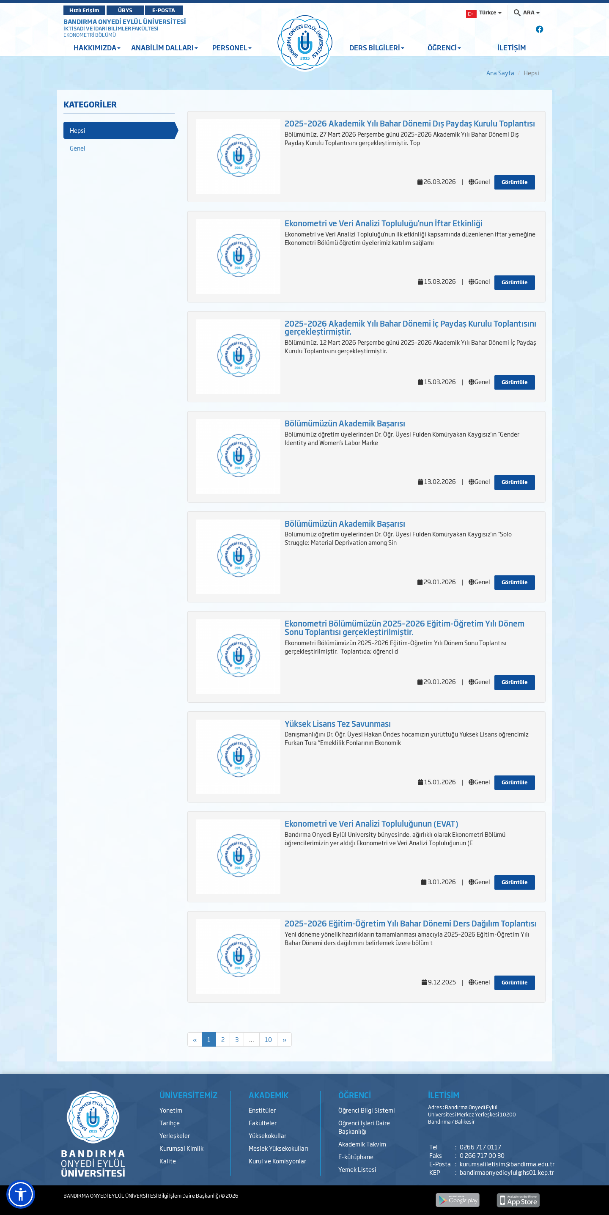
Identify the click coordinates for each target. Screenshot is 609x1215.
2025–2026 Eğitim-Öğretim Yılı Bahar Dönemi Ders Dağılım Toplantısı (411, 923)
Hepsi (77, 130)
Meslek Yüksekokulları (278, 1148)
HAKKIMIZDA (97, 47)
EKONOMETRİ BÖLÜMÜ (89, 34)
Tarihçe (169, 1122)
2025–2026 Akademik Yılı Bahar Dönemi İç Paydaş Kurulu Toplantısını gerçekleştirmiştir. (410, 327)
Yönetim (170, 1109)
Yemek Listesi (357, 1169)
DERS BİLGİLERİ (376, 47)
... (251, 1039)
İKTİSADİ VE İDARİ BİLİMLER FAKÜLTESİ (111, 28)
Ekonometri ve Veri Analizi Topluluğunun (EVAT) (371, 823)
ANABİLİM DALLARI (164, 47)
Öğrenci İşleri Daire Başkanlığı (364, 1126)
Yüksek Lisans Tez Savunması (338, 723)
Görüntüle (515, 182)
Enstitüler (262, 1109)
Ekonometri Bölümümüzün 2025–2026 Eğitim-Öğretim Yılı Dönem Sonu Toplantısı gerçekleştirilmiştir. (404, 627)
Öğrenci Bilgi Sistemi (366, 1109)
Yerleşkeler (174, 1135)
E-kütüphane (355, 1156)
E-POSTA (165, 10)
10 (268, 1039)
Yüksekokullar (267, 1135)
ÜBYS (125, 10)
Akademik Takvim (362, 1143)
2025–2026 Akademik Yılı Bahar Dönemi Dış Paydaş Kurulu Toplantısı (410, 123)
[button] (20, 1194)
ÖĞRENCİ (444, 47)
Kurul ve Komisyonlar (277, 1160)
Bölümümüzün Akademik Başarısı (345, 423)
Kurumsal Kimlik (181, 1148)
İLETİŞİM (511, 47)
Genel (77, 147)
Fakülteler (263, 1122)
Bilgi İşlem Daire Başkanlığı (189, 1195)
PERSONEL (232, 47)
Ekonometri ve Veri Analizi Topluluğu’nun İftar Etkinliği (384, 222)
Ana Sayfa (500, 72)
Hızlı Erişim (84, 10)
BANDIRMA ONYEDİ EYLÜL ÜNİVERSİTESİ (124, 21)
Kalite (167, 1160)
